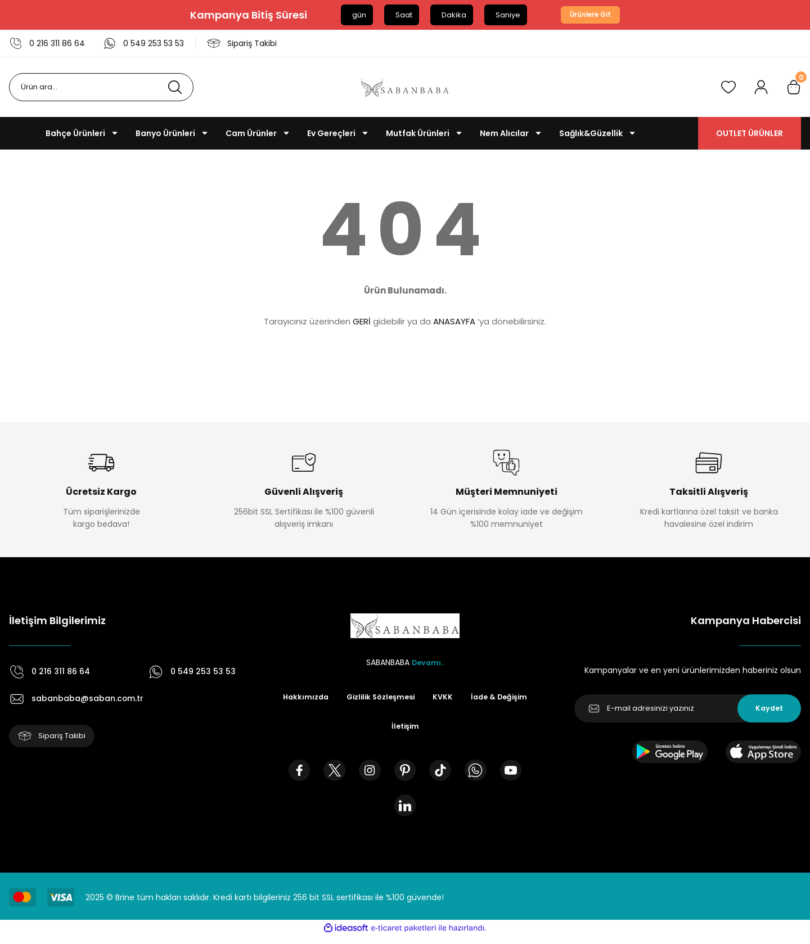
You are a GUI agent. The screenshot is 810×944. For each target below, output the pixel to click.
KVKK (485, 697)
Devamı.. (428, 663)
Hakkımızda (339, 697)
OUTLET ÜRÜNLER (749, 133)
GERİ (362, 322)
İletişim (445, 728)
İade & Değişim (381, 728)
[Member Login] (761, 87)
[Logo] (405, 88)
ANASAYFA (454, 322)
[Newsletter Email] (687, 709)
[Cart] (793, 87)
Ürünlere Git (590, 15)
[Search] (101, 88)
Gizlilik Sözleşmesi (419, 697)
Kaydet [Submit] (769, 709)
